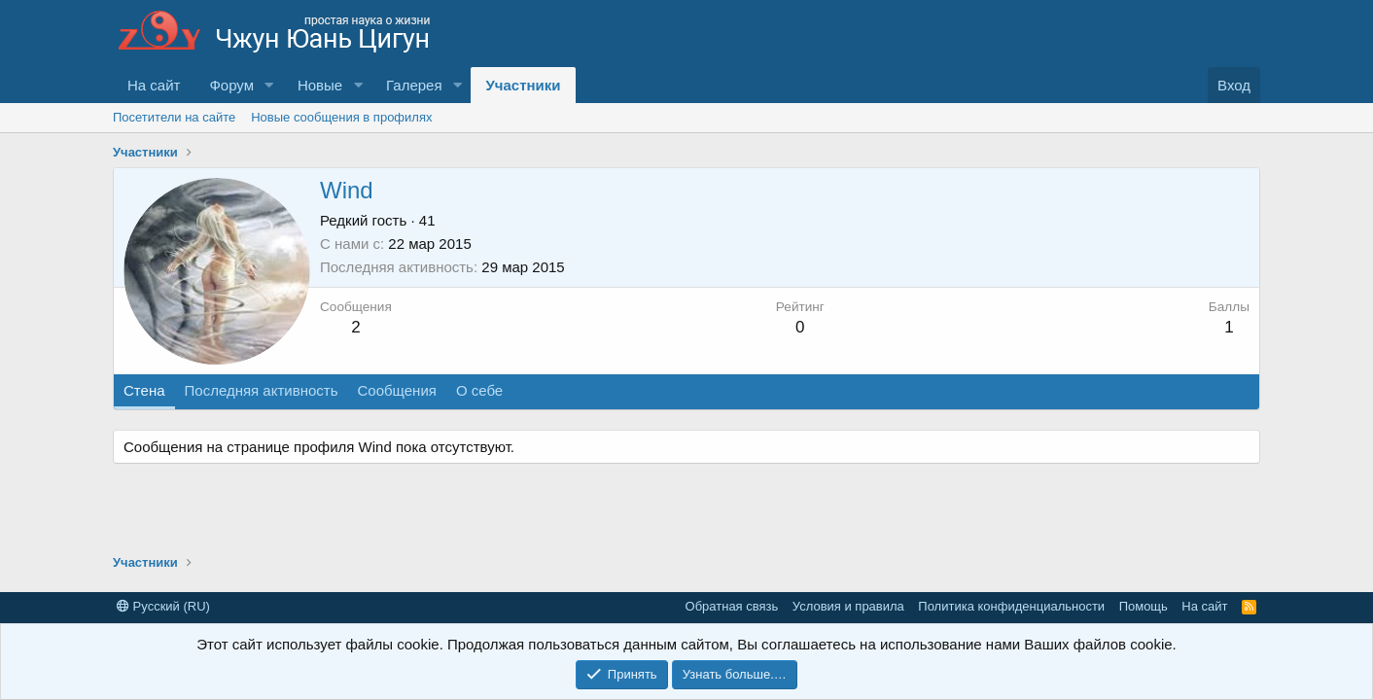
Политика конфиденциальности (1011, 606)
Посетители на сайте (174, 117)
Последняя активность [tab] (261, 390)
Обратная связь (732, 606)
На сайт (153, 85)
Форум (231, 85)
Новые (320, 85)
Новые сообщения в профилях (341, 117)
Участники (522, 85)
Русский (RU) (163, 606)
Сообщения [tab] (396, 390)
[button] (269, 85)
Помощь (1143, 606)
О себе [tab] (479, 390)
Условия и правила (848, 606)
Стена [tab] (144, 390)
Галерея (414, 85)
